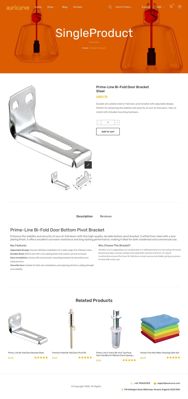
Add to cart (108, 131)
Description (84, 216)
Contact (77, 7)
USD (160, 7)
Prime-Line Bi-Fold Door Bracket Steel (26, 352)
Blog (64, 7)
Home (38, 7)
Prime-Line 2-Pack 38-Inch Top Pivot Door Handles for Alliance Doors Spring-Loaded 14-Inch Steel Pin (114, 354)
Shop (51, 7)
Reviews (106, 216)
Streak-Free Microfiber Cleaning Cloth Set (159, 352)
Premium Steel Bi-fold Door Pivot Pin (69, 352)
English (147, 7)
